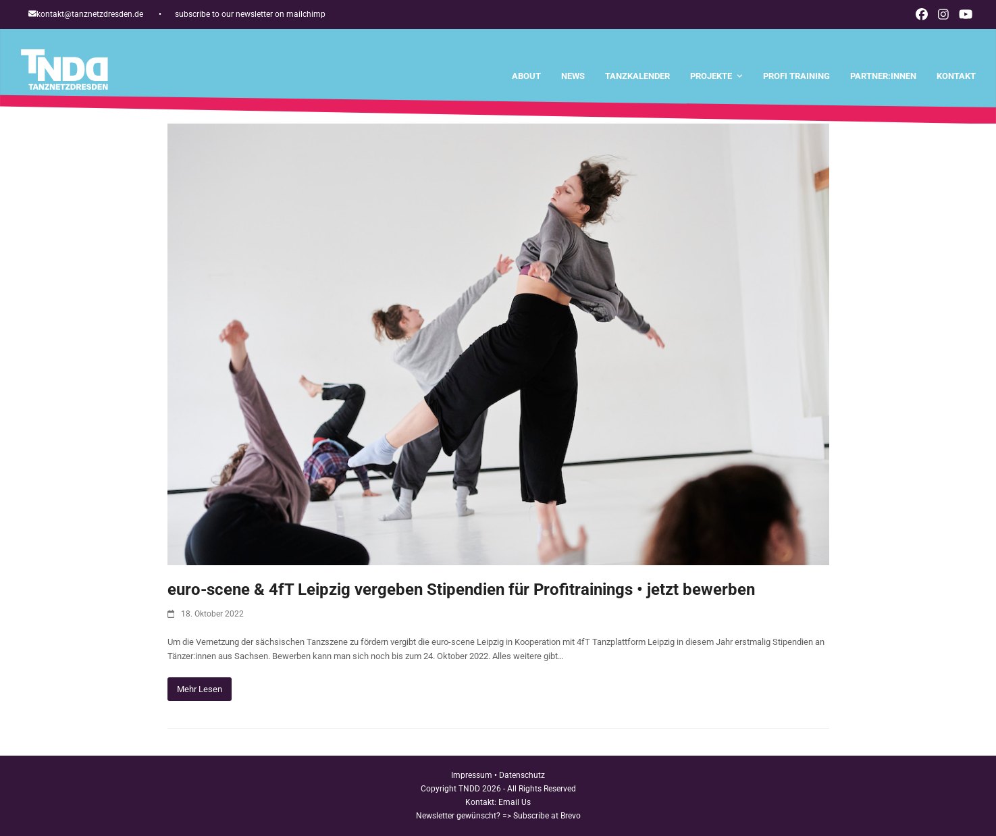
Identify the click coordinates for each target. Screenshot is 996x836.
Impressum (471, 775)
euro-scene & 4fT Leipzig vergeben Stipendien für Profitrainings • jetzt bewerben (461, 589)
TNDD (469, 788)
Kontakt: (481, 802)
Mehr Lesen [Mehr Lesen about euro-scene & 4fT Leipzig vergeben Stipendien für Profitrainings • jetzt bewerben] (199, 689)
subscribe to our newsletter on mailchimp (250, 14)
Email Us (514, 802)
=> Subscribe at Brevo (541, 815)
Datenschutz (522, 775)
